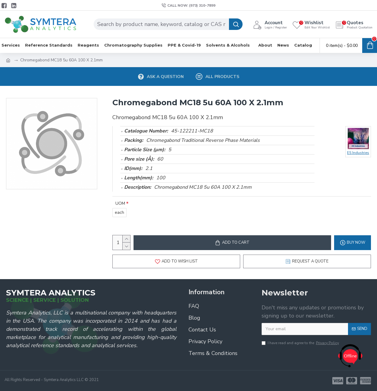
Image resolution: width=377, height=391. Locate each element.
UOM (120, 203)
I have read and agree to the (301, 343)
